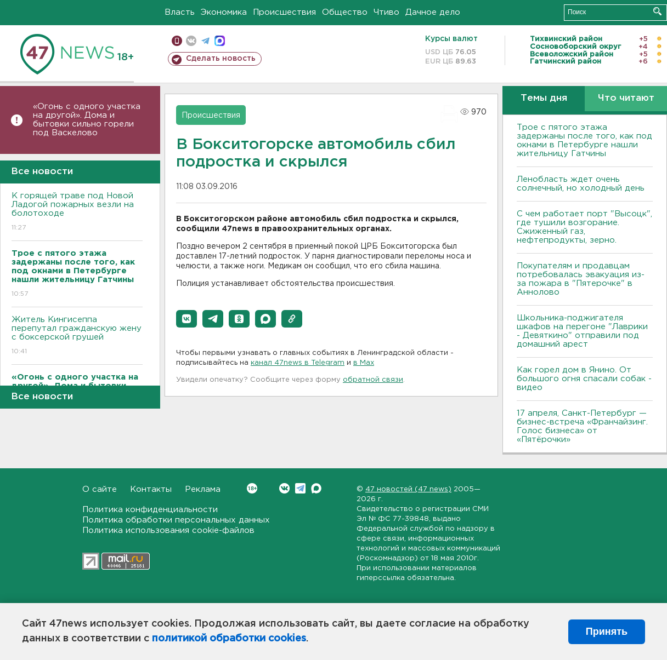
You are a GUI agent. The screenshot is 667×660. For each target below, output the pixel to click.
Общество (345, 12)
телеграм (205, 41)
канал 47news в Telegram (297, 363)
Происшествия (284, 12)
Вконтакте (252, 488)
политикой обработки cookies (229, 638)
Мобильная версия (177, 41)
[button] (186, 319)
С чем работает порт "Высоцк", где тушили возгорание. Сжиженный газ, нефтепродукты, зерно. (584, 227)
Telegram (300, 488)
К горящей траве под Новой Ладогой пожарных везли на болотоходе (77, 212)
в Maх (363, 363)
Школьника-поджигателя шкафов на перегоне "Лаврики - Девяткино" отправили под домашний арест (582, 331)
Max (316, 488)
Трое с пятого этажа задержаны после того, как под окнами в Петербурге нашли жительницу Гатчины (584, 140)
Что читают (626, 98)
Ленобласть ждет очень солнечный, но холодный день (581, 184)
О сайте (99, 489)
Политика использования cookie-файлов (168, 530)
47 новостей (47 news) (408, 489)
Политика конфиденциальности (150, 509)
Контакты (151, 489)
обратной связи (373, 380)
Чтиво (386, 12)
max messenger (219, 41)
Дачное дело (432, 12)
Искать (657, 11)
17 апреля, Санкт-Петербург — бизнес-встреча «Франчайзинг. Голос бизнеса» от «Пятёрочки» (582, 426)
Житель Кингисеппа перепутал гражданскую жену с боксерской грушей (77, 336)
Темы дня (544, 98)
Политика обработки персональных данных (176, 520)
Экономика (224, 12)
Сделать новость (221, 58)
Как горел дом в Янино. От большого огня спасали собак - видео (584, 378)
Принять (607, 631)
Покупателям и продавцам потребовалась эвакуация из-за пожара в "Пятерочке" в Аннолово (581, 279)
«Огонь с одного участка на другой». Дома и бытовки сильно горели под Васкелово (86, 119)
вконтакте (191, 41)
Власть (180, 12)
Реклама (203, 489)
